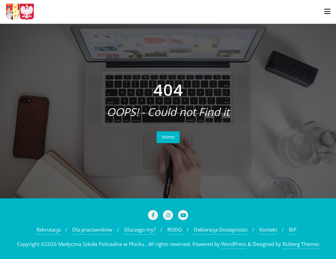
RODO (174, 229)
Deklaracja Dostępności (221, 229)
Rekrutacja (48, 229)
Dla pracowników (92, 229)
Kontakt (268, 229)
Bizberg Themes (300, 244)
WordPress (233, 244)
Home (168, 137)
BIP (293, 229)
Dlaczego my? (140, 229)
